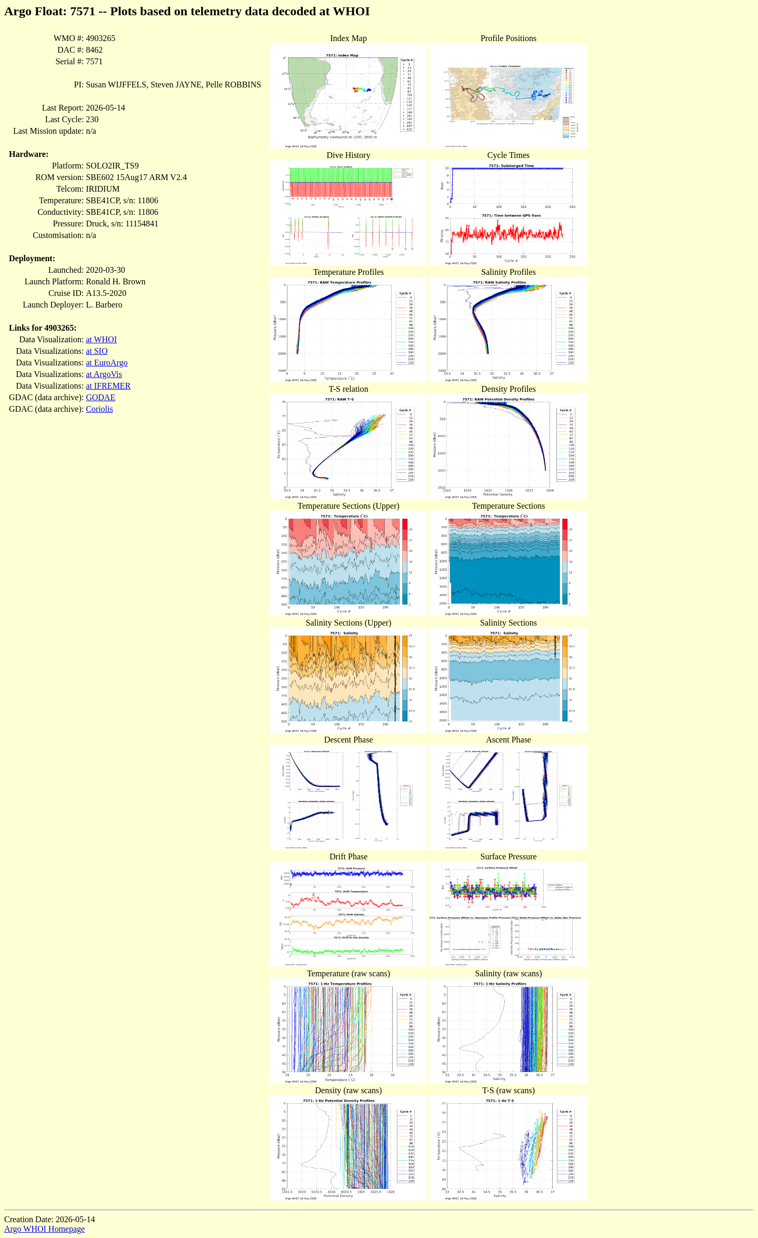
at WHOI (101, 339)
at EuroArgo (106, 362)
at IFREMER (108, 385)
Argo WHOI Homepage (44, 1228)
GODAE (100, 397)
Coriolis (99, 408)
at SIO (96, 350)
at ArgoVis (104, 374)
